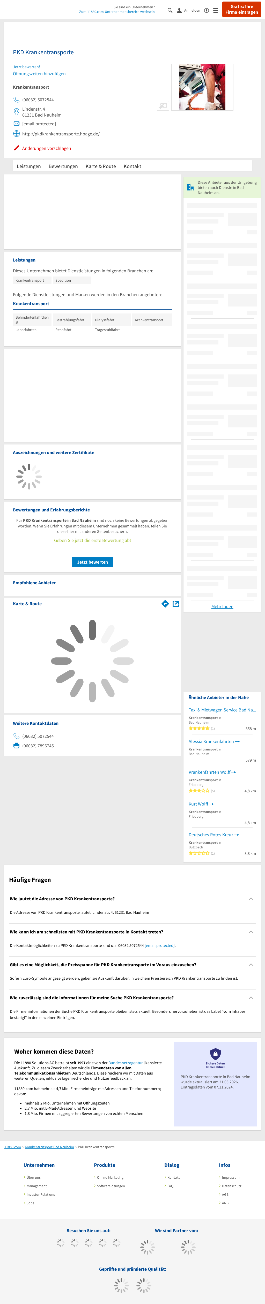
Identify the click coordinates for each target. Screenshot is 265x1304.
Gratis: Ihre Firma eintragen (241, 9)
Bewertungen (63, 166)
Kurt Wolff (198, 804)
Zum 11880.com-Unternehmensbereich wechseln (117, 11)
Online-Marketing (110, 1177)
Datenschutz (231, 1186)
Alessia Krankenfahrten (211, 741)
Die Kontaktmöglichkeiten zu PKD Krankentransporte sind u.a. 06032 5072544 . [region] (93, 945)
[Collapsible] (251, 899)
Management (37, 1186)
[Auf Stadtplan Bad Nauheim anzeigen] (176, 603)
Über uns (34, 1177)
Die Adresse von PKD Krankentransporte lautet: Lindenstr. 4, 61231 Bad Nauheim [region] (79, 912)
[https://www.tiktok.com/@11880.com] (75, 1243)
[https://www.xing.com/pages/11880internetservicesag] (103, 1243)
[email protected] (160, 945)
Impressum (231, 1177)
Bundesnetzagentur (125, 1062)
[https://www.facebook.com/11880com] (61, 1243)
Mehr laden (222, 606)
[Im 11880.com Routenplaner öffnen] (165, 603)
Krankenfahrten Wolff (209, 772)
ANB (225, 1203)
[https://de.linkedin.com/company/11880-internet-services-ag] (117, 1243)
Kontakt (132, 166)
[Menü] (217, 10)
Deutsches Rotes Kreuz (211, 835)
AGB (225, 1194)
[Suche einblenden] (172, 10)
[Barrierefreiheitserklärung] (208, 10)
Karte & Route (101, 166)
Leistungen (29, 166)
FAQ (170, 1186)
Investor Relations (41, 1194)
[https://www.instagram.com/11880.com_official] (89, 1243)
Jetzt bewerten (92, 562)
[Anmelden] (190, 10)
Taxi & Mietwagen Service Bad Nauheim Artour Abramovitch (222, 710)
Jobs (30, 1203)
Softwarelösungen (111, 1186)
